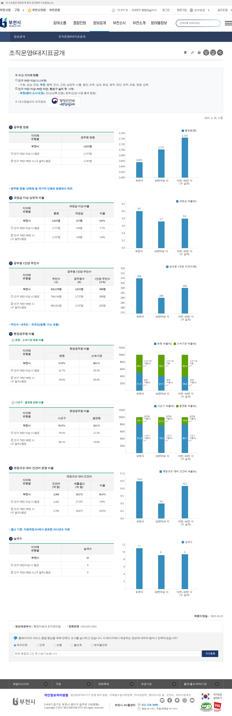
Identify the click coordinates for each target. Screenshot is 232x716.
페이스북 (169, 700)
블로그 (162, 700)
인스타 (184, 700)
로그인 (166, 10)
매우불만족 (99, 645)
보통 (58, 645)
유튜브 (192, 700)
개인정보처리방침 (56, 695)
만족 (40, 645)
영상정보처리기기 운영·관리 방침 (88, 695)
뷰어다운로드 (183, 695)
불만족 (76, 645)
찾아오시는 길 (157, 695)
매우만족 (20, 645)
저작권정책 (140, 695)
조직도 (170, 695)
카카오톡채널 (177, 700)
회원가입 (182, 10)
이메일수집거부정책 (121, 695)
